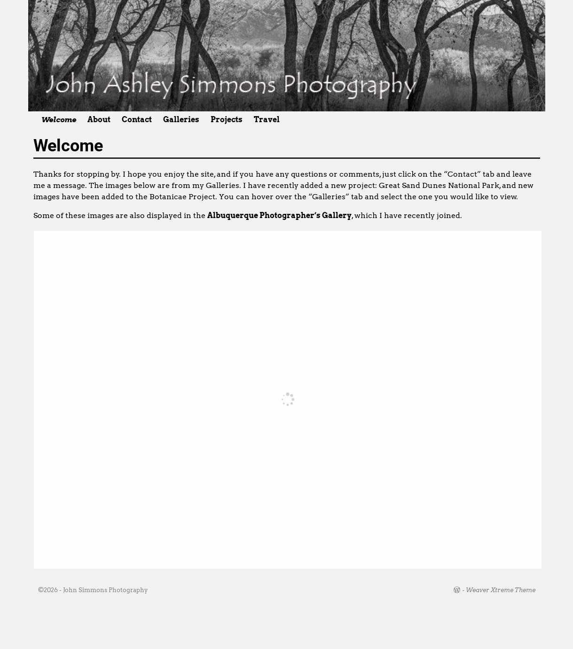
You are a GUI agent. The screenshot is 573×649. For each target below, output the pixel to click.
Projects (227, 119)
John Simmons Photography (105, 590)
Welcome (58, 119)
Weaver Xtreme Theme (500, 590)
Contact (137, 119)
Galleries (181, 119)
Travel (267, 119)
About (98, 119)
